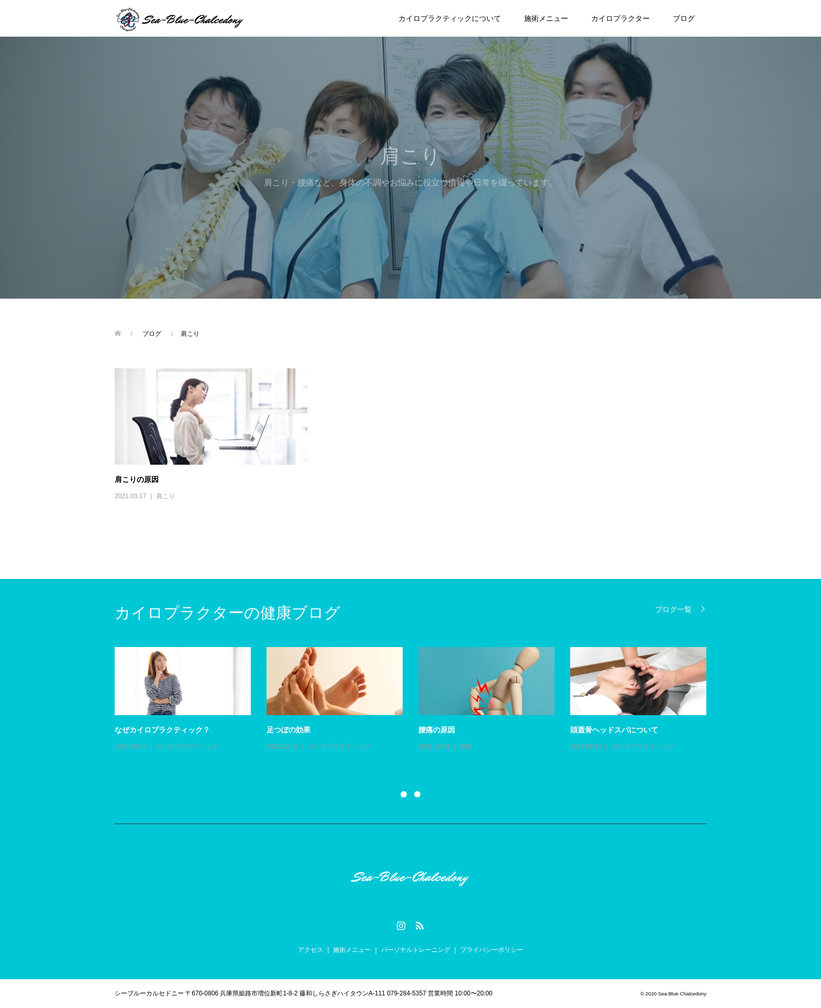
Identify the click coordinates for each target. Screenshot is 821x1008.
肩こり (165, 496)
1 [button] (404, 794)
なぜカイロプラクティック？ (162, 730)
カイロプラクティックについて (449, 18)
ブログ (684, 18)
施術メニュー (546, 18)
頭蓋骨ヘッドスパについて (614, 730)
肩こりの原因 (137, 479)
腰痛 (466, 746)
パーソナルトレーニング (415, 950)
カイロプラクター (620, 18)
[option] (418, 700)
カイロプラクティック (187, 746)
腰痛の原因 (436, 730)
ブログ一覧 (673, 609)
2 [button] (417, 794)
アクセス (310, 950)
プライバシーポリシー (491, 950)
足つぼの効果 (288, 730)
